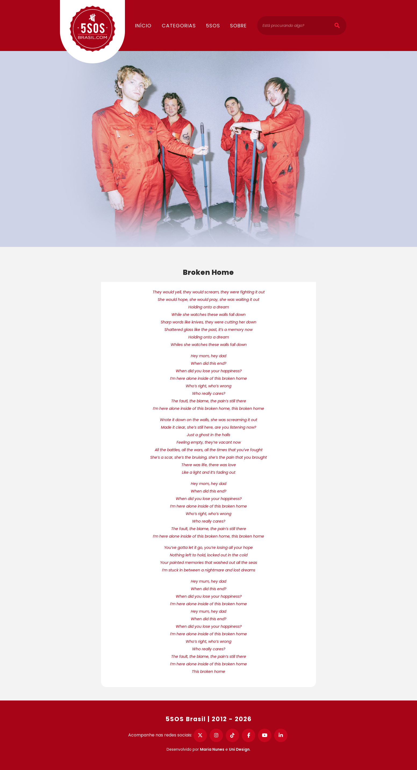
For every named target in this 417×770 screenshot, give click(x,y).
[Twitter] (200, 735)
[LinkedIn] (280, 735)
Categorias (179, 25)
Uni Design (239, 749)
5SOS (213, 25)
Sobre (238, 25)
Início (143, 25)
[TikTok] (232, 735)
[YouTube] (264, 735)
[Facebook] (248, 735)
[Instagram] (216, 735)
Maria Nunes (212, 749)
